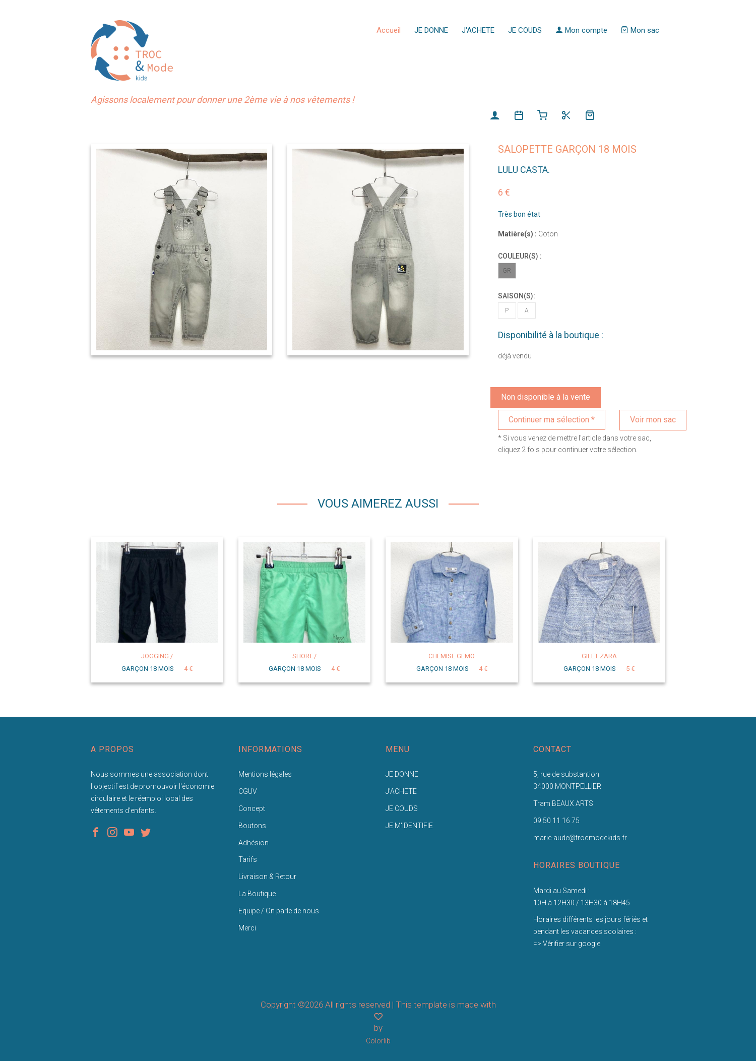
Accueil (388, 30)
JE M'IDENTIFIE (409, 826)
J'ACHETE (478, 30)
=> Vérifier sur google (566, 944)
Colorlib (378, 1041)
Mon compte (581, 30)
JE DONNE (431, 30)
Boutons (252, 826)
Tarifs (247, 859)
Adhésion (253, 843)
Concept (251, 808)
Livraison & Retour (267, 876)
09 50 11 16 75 (556, 821)
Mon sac (640, 30)
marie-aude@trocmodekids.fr (580, 838)
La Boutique (257, 894)
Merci (247, 928)
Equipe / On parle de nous (278, 911)
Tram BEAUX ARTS (563, 803)
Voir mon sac (653, 419)
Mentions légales (265, 774)
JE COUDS (525, 30)
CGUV (247, 791)
